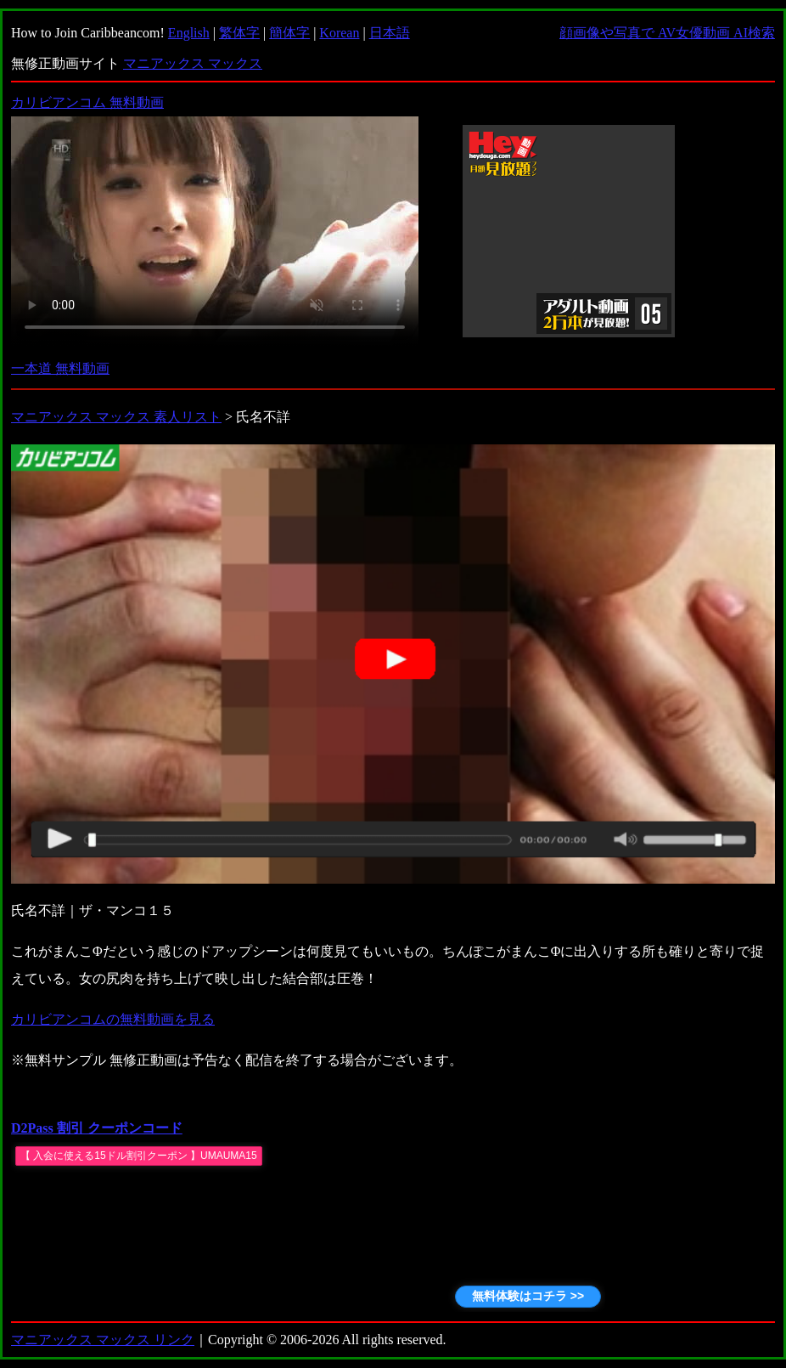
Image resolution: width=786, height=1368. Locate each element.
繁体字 (239, 32)
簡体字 (289, 32)
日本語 (389, 32)
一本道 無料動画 (60, 368)
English (189, 32)
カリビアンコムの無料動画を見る (113, 1019)
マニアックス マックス (192, 63)
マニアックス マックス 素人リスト (116, 417)
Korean (339, 32)
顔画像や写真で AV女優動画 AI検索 (667, 32)
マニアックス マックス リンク (102, 1339)
